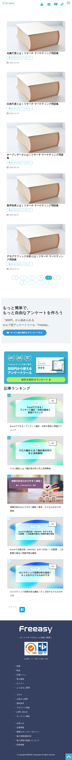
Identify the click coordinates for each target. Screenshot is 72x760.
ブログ (19, 695)
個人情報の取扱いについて (27, 740)
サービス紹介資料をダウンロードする (26, 333)
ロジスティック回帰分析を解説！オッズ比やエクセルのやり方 (36, 594)
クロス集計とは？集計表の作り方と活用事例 (30, 468)
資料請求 (20, 703)
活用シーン (21, 675)
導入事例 (20, 679)
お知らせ (20, 723)
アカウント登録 (23, 707)
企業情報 (20, 727)
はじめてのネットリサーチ (20, 58)
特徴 (18, 666)
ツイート (12, 607)
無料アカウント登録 (62, 4)
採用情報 (20, 745)
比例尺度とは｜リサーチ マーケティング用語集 (32, 104)
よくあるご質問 (23, 688)
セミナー (20, 683)
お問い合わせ (49, 4)
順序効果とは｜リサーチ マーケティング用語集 (32, 205)
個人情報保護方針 (24, 736)
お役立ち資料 (22, 699)
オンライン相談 (23, 716)
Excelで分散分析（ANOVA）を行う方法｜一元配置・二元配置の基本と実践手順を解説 (36, 551)
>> (48, 283)
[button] (68, 3)
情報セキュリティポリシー (27, 732)
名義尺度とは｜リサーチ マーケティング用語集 (32, 53)
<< (15, 277)
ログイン (42, 4)
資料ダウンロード (56, 4)
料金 (18, 670)
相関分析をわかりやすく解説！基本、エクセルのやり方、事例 (36, 509)
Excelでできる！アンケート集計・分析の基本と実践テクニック (36, 428)
